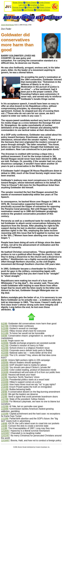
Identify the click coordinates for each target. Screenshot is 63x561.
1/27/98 (4, 399)
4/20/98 (4, 350)
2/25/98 (4, 379)
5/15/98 (4, 328)
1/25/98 (4, 401)
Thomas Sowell (18, 7)
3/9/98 (4, 375)
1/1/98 (4, 428)
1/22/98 (4, 406)
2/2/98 (4, 396)
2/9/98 (4, 392)
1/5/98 (4, 426)
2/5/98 (4, 394)
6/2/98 (4, 323)
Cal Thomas (28, 10)
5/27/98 (4, 326)
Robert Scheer (45, 7)
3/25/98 (4, 365)
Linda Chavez (44, 2)
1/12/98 (4, 418)
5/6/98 (4, 336)
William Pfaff (32, 7)
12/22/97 (5, 435)
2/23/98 (4, 382)
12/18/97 (5, 440)
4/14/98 (4, 353)
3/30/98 (4, 362)
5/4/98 (4, 340)
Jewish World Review (7, 25)
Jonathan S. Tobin (37, 5)
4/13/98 (4, 355)
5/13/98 (4, 331)
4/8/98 (4, 360)
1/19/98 (4, 409)
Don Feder (17, 10)
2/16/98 (4, 387)
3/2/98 (4, 377)
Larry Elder (23, 5)
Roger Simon (18, 2)
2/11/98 (4, 389)
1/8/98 (4, 423)
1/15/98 (4, 414)
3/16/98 (4, 372)
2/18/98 (4, 384)
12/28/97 (5, 431)
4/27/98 (4, 345)
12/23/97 (5, 433)
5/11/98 (4, 333)
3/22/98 (4, 367)
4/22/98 (4, 348)
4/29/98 (4, 343)
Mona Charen (31, 2)
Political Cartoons (43, 10)
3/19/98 (4, 370)
